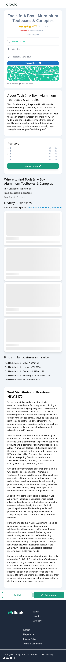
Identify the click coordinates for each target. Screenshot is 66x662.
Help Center (29, 634)
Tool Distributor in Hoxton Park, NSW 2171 (25, 379)
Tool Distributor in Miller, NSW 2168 (22, 363)
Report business (26, 84)
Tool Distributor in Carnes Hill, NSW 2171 (24, 371)
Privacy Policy (29, 639)
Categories (38, 620)
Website (16, 49)
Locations (37, 616)
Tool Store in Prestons (14, 197)
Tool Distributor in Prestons (17, 188)
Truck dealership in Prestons (18, 192)
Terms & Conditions (32, 643)
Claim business (12, 84)
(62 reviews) (43, 26)
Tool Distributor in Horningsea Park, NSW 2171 (27, 375)
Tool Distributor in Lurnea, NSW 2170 (23, 367)
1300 (18, 41)
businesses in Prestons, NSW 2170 (44, 207)
